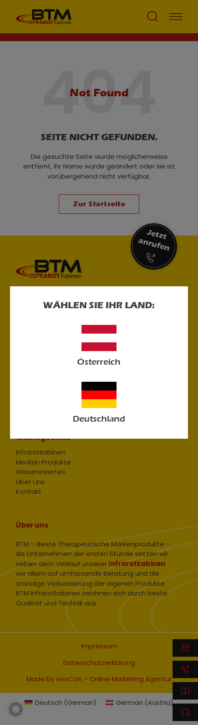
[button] (16, 709)
